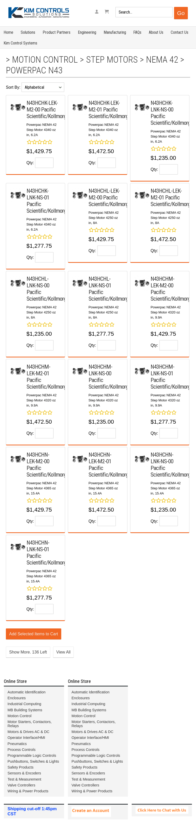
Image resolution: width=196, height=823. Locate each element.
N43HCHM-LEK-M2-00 (162, 282)
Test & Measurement (24, 779)
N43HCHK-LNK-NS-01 (38, 194)
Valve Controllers (21, 785)
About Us (156, 32)
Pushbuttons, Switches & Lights (33, 761)
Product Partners (56, 32)
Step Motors (112, 59)
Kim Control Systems (20, 43)
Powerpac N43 (34, 70)
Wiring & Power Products (28, 791)
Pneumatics (17, 744)
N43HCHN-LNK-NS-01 (38, 546)
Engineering (87, 32)
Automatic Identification (27, 692)
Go (181, 13)
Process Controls (22, 750)
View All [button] (63, 652)
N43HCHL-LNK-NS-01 (100, 282)
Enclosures (17, 698)
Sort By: (13, 87)
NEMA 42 (162, 59)
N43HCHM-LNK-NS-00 (100, 370)
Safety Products (21, 767)
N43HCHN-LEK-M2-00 (38, 458)
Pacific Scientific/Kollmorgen (49, 112)
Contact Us (179, 32)
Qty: (30, 163)
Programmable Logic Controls (32, 755)
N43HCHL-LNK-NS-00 (38, 282)
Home (8, 32)
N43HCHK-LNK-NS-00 (162, 106)
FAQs (137, 32)
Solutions (28, 32)
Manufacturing (115, 32)
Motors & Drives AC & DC (29, 732)
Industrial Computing (24, 704)
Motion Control (45, 59)
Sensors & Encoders (24, 773)
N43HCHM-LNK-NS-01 (162, 370)
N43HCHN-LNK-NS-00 (162, 458)
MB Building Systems (25, 710)
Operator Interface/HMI (26, 738)
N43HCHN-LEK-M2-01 (100, 458)
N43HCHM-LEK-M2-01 (38, 370)
